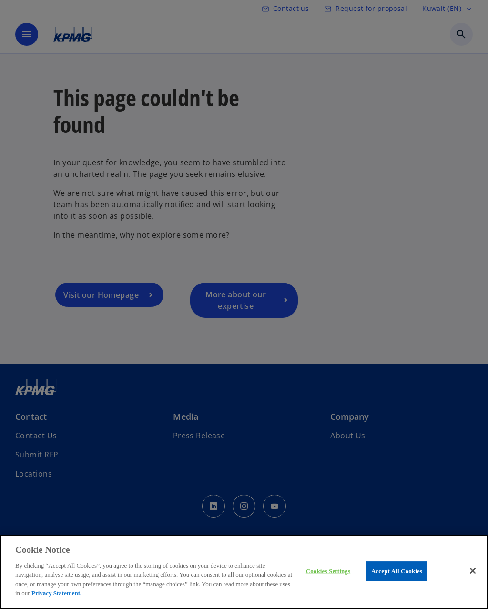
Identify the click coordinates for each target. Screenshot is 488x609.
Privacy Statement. (56, 593)
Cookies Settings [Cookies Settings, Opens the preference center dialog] (328, 571)
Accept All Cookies (396, 571)
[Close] (472, 570)
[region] (244, 572)
